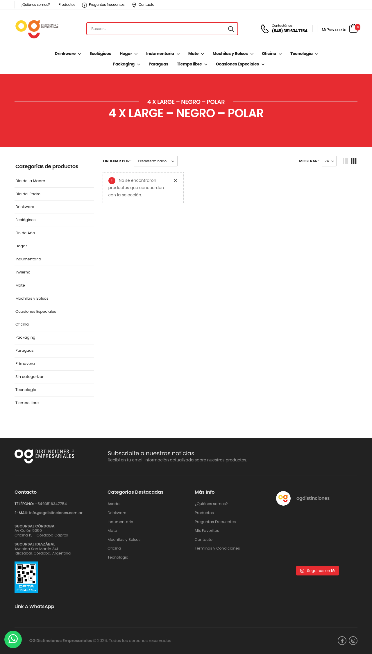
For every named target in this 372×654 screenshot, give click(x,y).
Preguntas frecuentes (103, 4)
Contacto (143, 4)
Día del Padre (27, 194)
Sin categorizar (29, 376)
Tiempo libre (189, 64)
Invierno (23, 272)
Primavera (25, 363)
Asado (113, 504)
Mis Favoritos (207, 530)
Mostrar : (309, 161)
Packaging (124, 64)
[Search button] (231, 28)
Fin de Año (25, 233)
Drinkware (65, 53)
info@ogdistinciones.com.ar (55, 513)
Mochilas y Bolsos (230, 53)
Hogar (126, 53)
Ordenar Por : (117, 161)
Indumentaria (160, 53)
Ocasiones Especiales (237, 64)
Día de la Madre (30, 181)
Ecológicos (100, 53)
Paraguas (158, 64)
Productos (66, 4)
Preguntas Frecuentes (215, 522)
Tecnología (301, 53)
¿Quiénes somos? (35, 4)
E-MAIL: (21, 513)
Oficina (269, 53)
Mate (193, 53)
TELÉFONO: (24, 504)
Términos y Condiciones (217, 548)
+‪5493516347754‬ (51, 504)
